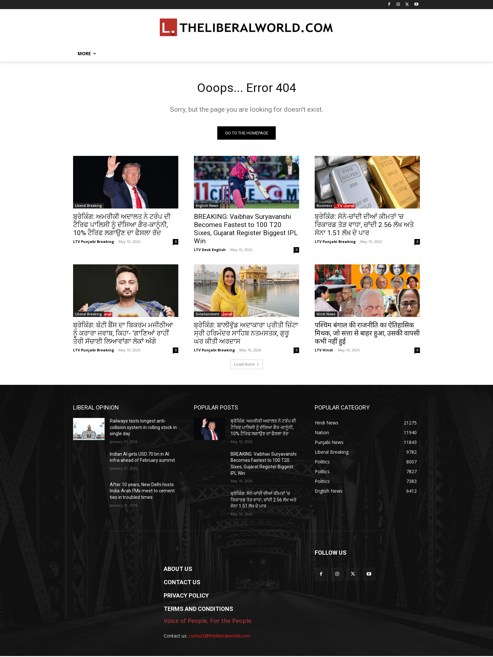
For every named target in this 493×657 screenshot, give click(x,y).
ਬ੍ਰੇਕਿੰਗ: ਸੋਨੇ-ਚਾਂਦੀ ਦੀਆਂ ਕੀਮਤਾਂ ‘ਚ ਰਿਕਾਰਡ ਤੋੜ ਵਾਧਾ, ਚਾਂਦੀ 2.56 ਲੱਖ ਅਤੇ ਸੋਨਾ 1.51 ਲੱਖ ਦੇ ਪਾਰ (364, 226)
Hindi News (326, 315)
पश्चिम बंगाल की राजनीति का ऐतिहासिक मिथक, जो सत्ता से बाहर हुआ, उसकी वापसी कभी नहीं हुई (367, 334)
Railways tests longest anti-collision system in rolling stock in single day (143, 428)
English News (207, 206)
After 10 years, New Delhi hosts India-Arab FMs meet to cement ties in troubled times (142, 492)
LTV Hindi (324, 350)
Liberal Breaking (88, 206)
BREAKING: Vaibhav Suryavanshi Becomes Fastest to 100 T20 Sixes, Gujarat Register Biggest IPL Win (246, 230)
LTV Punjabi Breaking (93, 242)
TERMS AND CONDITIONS (198, 609)
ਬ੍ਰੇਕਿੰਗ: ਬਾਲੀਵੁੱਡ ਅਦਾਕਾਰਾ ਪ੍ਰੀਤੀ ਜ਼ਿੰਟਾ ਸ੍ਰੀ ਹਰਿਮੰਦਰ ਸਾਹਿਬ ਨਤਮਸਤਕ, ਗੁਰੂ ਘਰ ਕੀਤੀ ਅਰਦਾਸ (246, 334)
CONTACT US (182, 583)
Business (324, 206)
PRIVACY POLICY (186, 596)
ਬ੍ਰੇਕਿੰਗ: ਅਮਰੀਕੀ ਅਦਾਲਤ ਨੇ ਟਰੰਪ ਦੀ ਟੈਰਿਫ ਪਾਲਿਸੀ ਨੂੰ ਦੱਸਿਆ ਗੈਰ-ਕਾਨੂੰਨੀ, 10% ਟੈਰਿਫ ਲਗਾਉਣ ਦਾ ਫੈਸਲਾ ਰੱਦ (122, 226)
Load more (246, 365)
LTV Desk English (210, 250)
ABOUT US (178, 569)
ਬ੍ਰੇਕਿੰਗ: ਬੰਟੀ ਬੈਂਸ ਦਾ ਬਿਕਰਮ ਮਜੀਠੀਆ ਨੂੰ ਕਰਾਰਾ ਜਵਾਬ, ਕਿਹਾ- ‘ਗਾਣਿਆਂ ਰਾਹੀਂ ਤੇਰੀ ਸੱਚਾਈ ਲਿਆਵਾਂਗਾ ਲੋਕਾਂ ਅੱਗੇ (123, 334)
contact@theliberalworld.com (219, 637)
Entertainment (207, 315)
